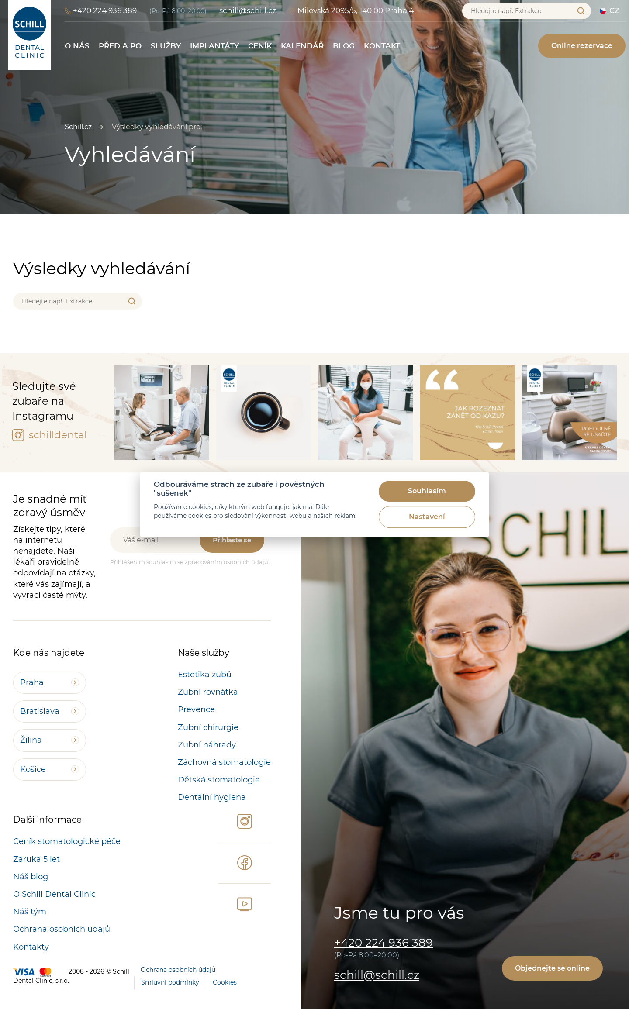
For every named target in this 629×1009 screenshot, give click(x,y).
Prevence (196, 709)
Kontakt (382, 45)
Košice (33, 769)
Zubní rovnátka (208, 692)
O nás (77, 45)
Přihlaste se (232, 540)
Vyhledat (581, 11)
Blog (344, 45)
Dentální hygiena (212, 797)
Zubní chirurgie (208, 727)
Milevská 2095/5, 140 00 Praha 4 (355, 10)
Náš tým (29, 911)
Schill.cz (78, 127)
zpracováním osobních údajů (227, 561)
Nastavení (427, 517)
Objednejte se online (552, 968)
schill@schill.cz (247, 10)
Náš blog (30, 877)
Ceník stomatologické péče (67, 841)
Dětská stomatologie (219, 780)
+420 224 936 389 (105, 10)
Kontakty (31, 947)
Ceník (260, 45)
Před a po (120, 45)
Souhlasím (427, 491)
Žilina (31, 740)
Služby (166, 45)
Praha (32, 682)
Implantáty (214, 45)
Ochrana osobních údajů (61, 929)
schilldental (49, 435)
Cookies (225, 982)
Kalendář (302, 45)
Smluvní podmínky (170, 982)
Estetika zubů (205, 674)
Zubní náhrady (207, 745)
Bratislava (39, 711)
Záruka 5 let (36, 859)
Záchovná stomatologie (224, 762)
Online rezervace (581, 45)
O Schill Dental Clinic (54, 894)
